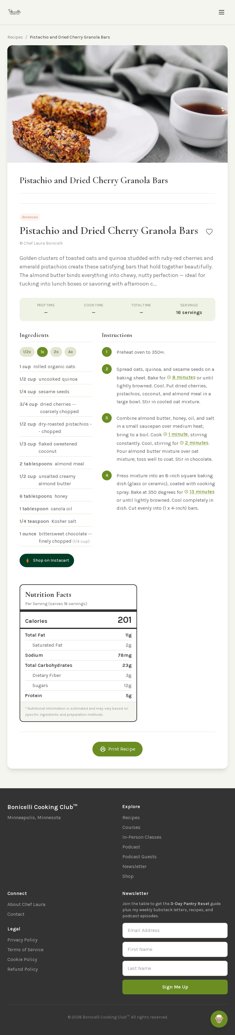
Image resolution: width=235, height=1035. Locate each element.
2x (56, 351)
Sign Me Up (175, 987)
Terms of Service (25, 949)
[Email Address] (175, 930)
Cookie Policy (22, 959)
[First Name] (175, 949)
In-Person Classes (142, 837)
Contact (15, 914)
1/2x (27, 351)
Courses (131, 827)
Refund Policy (22, 969)
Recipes (15, 37)
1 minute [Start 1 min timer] (175, 434)
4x (70, 351)
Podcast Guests (139, 856)
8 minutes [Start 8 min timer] (181, 377)
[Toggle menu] (221, 12)
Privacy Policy (22, 940)
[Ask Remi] (219, 1019)
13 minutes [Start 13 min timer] (199, 491)
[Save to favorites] (209, 232)
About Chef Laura (26, 904)
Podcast (131, 847)
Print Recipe (117, 749)
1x (42, 351)
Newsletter (134, 866)
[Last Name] (175, 968)
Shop (128, 876)
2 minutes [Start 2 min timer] (194, 442)
